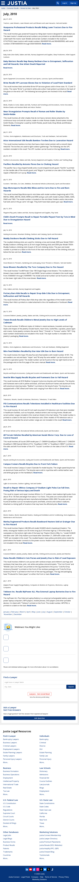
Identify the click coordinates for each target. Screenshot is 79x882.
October (67, 612)
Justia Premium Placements (50, 842)
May (33, 612)
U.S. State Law (46, 800)
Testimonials (44, 855)
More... (5, 762)
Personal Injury (45, 759)
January (6, 612)
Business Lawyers (10, 742)
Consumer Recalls (13, 8)
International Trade (10, 784)
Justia (3, 8)
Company (34, 877)
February (14, 612)
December (18, 614)
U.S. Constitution (9, 803)
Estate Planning (46, 752)
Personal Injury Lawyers (12, 759)
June (38, 612)
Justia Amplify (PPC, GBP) (49, 848)
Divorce (42, 746)
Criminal (43, 742)
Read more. (46, 44)
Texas (42, 823)
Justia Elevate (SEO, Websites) (51, 845)
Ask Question (39, 718)
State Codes (44, 806)
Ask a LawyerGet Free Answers (12, 708)
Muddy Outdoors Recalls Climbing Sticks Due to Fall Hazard (30, 238)
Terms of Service (51, 877)
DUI (41, 749)
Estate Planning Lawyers (12, 752)
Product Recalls (9, 845)
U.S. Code (6, 806)
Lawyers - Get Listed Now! (39, 694)
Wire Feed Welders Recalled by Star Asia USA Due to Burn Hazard (33, 351)
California (43, 813)
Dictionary (43, 771)
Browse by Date (26, 8)
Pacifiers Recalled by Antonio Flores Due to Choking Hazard (30, 164)
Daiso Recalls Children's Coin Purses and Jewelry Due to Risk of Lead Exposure (39, 558)
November (8, 614)
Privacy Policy (64, 877)
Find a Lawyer (10, 677)
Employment (8, 778)
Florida (42, 816)
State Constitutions (47, 803)
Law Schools (45, 768)
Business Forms (9, 842)
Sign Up (73, 3)
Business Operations (11, 774)
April (28, 612)
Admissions (44, 774)
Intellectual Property (11, 781)
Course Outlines (46, 781)
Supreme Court (9, 813)
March (22, 612)
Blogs (42, 788)
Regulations (7, 810)
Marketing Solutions (49, 832)
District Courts (8, 820)
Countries (7, 855)
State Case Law (45, 810)
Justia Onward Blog (47, 852)
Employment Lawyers (11, 749)
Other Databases (11, 832)
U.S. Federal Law (10, 800)
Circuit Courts (8, 816)
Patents (6, 848)
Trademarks (8, 852)
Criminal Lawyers (9, 746)
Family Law (44, 756)
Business (7, 768)
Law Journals (44, 784)
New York (43, 820)
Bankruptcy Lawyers (11, 739)
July (43, 612)
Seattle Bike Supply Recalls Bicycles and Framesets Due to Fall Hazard (35, 377)
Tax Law (6, 791)
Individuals (44, 736)
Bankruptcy (44, 739)
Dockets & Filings (9, 823)
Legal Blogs (7, 838)
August (49, 612)
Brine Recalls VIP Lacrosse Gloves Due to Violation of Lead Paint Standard (37, 83)
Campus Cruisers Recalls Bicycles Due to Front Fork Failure (30, 464)
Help (41, 877)
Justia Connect (14, 877)
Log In (64, 3)
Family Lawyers (9, 756)
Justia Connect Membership (50, 835)
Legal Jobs (7, 835)
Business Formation (11, 771)
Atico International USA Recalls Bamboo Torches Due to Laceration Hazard (38, 140)
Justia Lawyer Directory (48, 838)
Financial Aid (44, 778)
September (58, 612)
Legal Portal (25, 877)
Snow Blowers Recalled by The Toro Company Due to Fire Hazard (33, 267)
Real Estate (7, 788)
